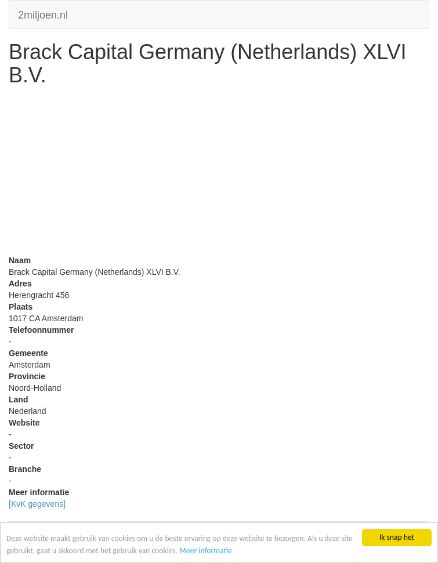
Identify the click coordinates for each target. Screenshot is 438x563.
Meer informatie (205, 550)
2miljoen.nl (43, 13)
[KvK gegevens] (37, 503)
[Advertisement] (219, 173)
